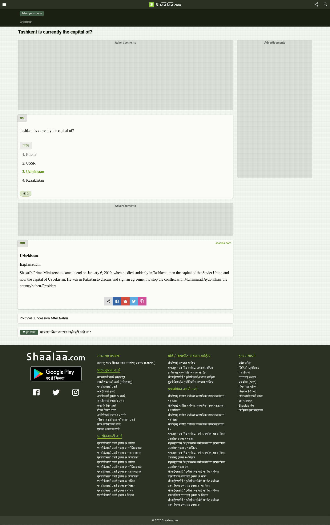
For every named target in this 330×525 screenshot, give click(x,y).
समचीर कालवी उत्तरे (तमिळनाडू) (114, 382)
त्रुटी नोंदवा (29, 332)
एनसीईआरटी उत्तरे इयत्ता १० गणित (116, 481)
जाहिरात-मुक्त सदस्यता (251, 410)
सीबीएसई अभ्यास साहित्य (181, 363)
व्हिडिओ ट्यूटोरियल (249, 368)
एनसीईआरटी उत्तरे (107, 386)
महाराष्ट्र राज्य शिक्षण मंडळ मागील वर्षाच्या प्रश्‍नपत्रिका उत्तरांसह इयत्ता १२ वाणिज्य (196, 446)
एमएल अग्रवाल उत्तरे (108, 429)
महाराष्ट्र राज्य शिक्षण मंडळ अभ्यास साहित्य (190, 368)
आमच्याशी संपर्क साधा (251, 396)
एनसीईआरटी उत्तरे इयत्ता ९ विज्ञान (115, 495)
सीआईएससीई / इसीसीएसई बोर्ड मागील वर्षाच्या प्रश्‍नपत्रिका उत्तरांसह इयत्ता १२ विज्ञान (193, 493)
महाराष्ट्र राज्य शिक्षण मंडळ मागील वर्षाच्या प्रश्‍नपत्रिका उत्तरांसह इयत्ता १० (196, 465)
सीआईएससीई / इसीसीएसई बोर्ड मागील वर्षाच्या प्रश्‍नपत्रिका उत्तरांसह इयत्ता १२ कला (193, 474)
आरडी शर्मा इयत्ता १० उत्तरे (111, 396)
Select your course (31, 13)
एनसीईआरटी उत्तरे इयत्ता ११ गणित (116, 462)
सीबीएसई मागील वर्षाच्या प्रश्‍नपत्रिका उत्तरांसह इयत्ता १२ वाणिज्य (196, 408)
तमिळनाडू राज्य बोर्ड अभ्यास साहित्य (187, 372)
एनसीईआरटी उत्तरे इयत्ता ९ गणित (115, 490)
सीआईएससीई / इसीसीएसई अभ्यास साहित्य (191, 377)
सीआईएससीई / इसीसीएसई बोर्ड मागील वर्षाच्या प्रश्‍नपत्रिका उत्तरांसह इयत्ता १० (193, 502)
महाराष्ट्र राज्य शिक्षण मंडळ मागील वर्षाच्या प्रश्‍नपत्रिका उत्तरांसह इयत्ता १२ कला (196, 436)
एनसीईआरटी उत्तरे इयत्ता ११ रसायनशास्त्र (119, 471)
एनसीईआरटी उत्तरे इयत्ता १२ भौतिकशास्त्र (119, 448)
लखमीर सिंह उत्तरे (106, 405)
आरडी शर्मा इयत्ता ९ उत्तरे (110, 401)
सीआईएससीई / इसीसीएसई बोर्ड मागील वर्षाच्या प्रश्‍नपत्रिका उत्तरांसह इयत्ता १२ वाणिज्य (193, 483)
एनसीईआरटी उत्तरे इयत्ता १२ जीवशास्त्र (117, 457)
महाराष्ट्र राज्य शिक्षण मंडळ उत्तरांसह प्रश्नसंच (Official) (126, 363)
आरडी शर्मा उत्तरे (106, 391)
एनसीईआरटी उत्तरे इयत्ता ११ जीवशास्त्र (117, 476)
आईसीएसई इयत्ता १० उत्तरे (111, 415)
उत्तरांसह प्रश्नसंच (247, 377)
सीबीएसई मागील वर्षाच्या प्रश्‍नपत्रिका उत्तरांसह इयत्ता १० (196, 427)
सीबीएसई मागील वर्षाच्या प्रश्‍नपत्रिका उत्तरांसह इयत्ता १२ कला (196, 399)
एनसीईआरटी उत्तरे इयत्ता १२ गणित (116, 443)
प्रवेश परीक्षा (245, 363)
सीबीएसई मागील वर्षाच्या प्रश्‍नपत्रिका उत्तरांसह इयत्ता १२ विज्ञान (196, 418)
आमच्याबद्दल (245, 401)
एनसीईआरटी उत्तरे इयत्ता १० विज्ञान (116, 485)
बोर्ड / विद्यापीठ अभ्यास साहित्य (189, 356)
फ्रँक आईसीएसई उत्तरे (109, 424)
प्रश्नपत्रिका (244, 372)
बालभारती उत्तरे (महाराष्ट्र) (111, 377)
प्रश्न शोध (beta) (247, 382)
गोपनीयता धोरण (247, 386)
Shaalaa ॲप (246, 405)
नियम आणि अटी (248, 391)
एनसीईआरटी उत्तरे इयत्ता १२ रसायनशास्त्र (119, 453)
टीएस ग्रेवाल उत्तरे (106, 410)
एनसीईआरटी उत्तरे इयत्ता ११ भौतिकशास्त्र (119, 467)
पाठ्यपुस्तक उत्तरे (108, 370)
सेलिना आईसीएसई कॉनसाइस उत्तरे (116, 420)
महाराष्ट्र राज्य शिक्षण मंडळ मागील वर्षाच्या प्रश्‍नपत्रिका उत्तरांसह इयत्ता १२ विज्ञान (196, 455)
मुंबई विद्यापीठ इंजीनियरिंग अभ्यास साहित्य (190, 382)
